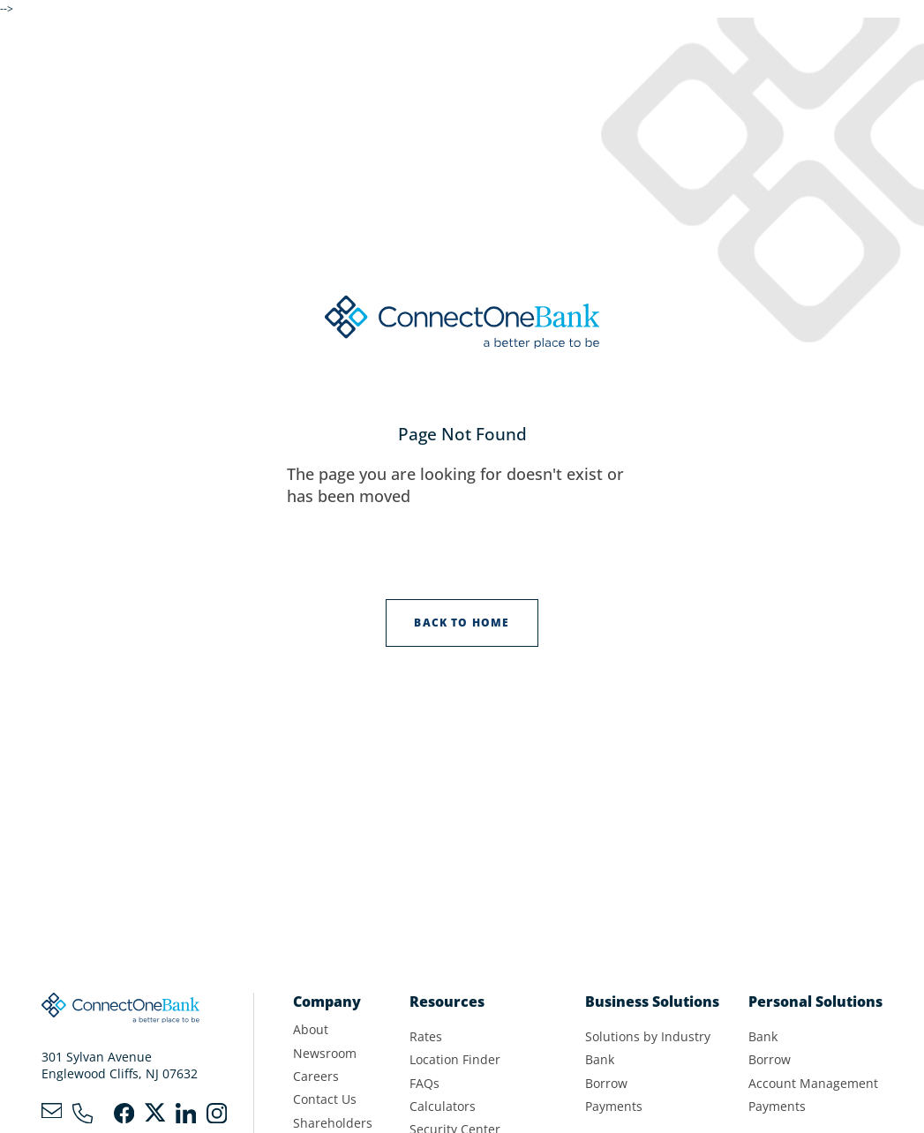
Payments (613, 1106)
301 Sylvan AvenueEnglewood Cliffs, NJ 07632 (119, 1065)
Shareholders (332, 1123)
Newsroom (325, 1054)
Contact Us (325, 1099)
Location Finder (454, 1060)
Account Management (813, 1084)
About (310, 1030)
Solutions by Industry (647, 1037)
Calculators (442, 1106)
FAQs (424, 1084)
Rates (425, 1037)
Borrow (606, 1084)
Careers (316, 1076)
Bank (599, 1060)
